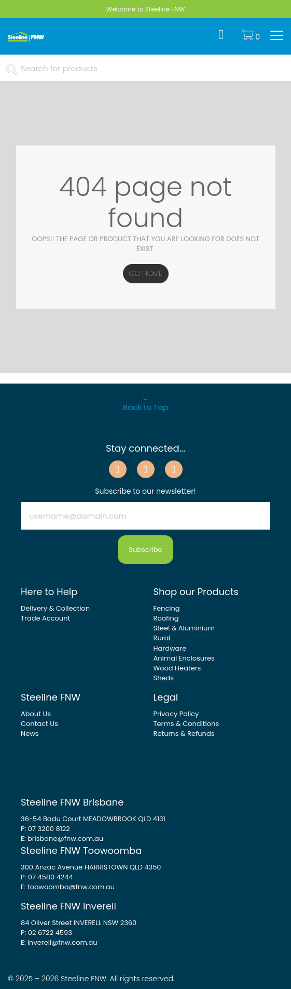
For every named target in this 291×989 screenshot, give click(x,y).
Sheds (164, 678)
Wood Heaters (177, 668)
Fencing (167, 608)
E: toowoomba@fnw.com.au (68, 887)
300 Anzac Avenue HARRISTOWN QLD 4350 (91, 867)
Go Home (145, 273)
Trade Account (45, 618)
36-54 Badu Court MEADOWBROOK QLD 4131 (93, 819)
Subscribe (145, 550)
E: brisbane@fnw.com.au (62, 838)
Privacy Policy (176, 714)
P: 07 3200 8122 (45, 829)
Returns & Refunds (184, 734)
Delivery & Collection (55, 608)
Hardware (170, 648)
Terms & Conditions (186, 724)
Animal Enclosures (184, 658)
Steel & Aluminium (184, 628)
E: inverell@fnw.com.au (59, 942)
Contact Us (39, 724)
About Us (36, 714)
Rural (162, 638)
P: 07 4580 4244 (47, 877)
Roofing (166, 618)
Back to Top (145, 398)
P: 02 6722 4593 (46, 933)
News (30, 734)
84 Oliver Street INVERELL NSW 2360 (78, 923)
